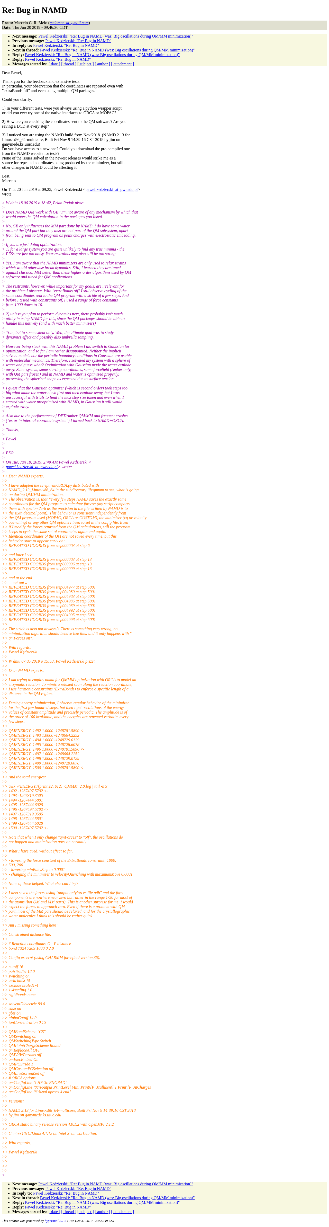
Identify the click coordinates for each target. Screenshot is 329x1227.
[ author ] (102, 64)
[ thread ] (68, 64)
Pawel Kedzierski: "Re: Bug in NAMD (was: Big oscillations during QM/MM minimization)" (115, 36)
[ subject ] (85, 64)
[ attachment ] (122, 64)
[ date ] (54, 64)
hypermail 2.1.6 (55, 1221)
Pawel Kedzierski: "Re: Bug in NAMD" (78, 41)
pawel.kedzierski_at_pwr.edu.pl (112, 189)
